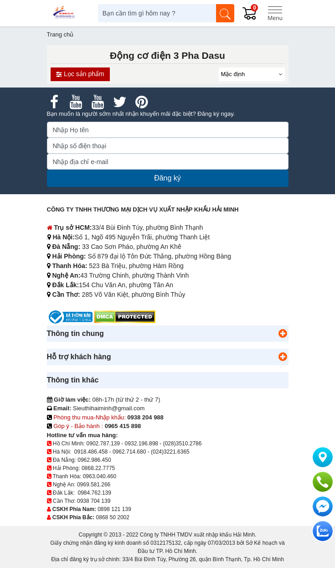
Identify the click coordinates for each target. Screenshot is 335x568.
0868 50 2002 (112, 517)
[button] (283, 333)
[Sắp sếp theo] (252, 74)
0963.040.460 (99, 476)
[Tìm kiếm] (225, 13)
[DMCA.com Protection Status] (124, 316)
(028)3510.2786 (182, 443)
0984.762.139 (94, 493)
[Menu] (275, 13)
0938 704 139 (93, 501)
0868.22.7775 (98, 468)
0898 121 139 (114, 509)
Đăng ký (167, 178)
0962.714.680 (129, 452)
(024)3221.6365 (170, 452)
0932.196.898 (141, 443)
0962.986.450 (94, 460)
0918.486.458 (91, 452)
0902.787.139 (103, 443)
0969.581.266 (93, 484)
